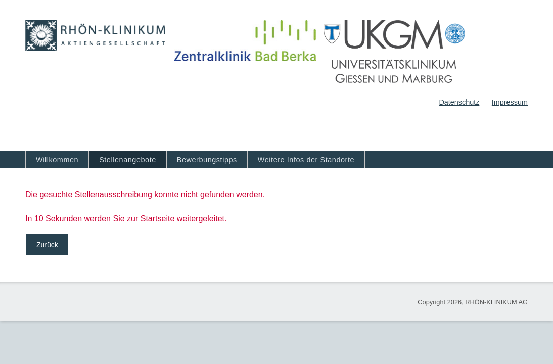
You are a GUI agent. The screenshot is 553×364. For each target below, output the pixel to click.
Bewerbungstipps (207, 160)
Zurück (47, 245)
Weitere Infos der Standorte (306, 160)
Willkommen (57, 160)
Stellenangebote (127, 160)
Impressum (510, 102)
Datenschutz (459, 102)
